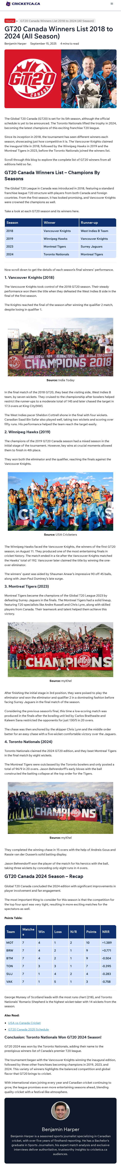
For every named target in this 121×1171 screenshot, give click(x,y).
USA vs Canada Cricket (24, 1023)
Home (10, 21)
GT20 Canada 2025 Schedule (28, 1029)
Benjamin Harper (15, 43)
